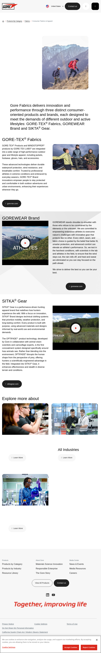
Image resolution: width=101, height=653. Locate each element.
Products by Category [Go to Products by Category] (14, 21)
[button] (85, 6)
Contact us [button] (72, 6)
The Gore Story (43, 573)
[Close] (97, 640)
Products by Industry (11, 568)
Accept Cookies (70, 647)
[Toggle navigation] (95, 6)
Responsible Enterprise (46, 568)
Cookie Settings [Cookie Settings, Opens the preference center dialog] (8, 647)
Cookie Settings (40, 624)
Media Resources (77, 568)
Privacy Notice (8, 624)
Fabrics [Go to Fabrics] (27, 21)
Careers (73, 573)
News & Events (76, 564)
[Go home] (3, 21)
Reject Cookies (89, 647)
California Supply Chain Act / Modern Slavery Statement (25, 632)
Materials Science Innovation (49, 564)
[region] (50, 644)
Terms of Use (72, 624)
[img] (65, 62)
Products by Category (12, 564)
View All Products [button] (42, 583)
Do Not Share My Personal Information (18, 628)
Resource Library (10, 573)
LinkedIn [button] (47, 594)
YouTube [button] (53, 594)
